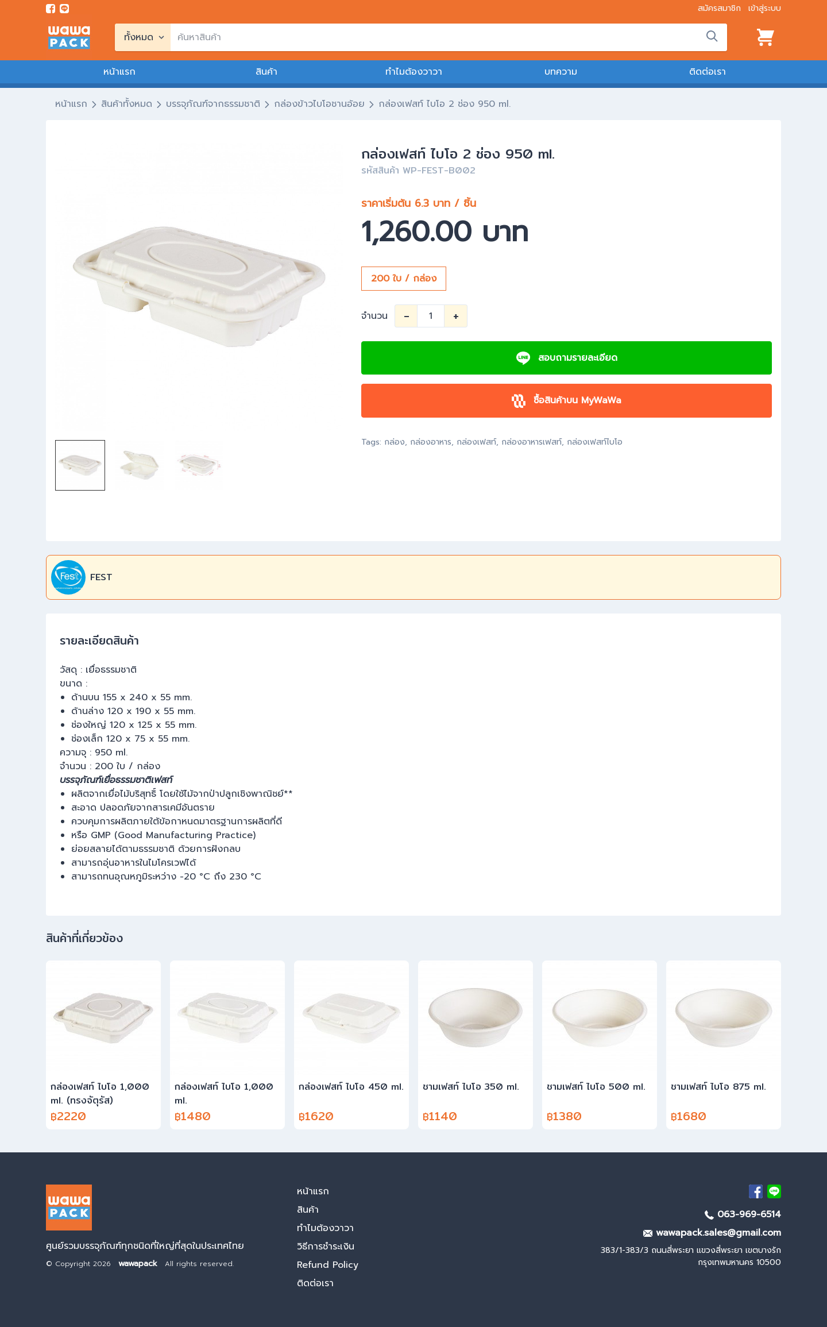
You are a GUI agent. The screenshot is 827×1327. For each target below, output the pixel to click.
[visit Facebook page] (50, 8)
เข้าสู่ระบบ (764, 8)
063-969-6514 (743, 1214)
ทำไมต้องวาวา (413, 72)
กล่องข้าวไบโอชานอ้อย (319, 104)
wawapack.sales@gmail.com (712, 1233)
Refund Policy (327, 1265)
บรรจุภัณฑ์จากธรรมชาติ (213, 104)
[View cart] (765, 37)
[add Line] (774, 1191)
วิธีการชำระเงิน (325, 1246)
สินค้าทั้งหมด (126, 104)
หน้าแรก (119, 72)
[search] (449, 37)
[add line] (64, 8)
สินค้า (266, 72)
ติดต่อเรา (707, 72)
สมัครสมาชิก (719, 8)
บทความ (560, 72)
